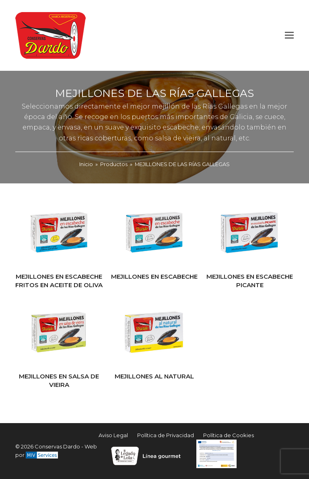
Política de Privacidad (165, 435)
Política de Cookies (228, 435)
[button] (289, 35)
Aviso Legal (113, 435)
